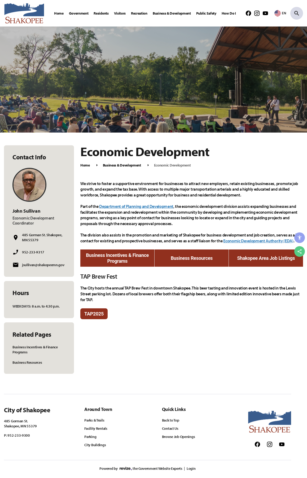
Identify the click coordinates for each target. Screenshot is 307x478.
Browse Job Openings (178, 436)
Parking (90, 436)
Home (59, 13)
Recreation (139, 13)
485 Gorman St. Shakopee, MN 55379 (42, 237)
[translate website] (280, 13)
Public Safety (206, 13)
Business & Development (172, 13)
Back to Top (170, 420)
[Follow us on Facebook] (248, 13)
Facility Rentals (95, 428)
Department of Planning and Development (136, 206)
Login (191, 468)
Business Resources (27, 362)
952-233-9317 (33, 252)
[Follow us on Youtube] (265, 13)
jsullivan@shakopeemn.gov (43, 264)
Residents (101, 13)
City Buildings (95, 444)
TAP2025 (94, 314)
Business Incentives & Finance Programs (35, 349)
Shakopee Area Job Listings (266, 258)
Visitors (120, 13)
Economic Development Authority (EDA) (258, 240)
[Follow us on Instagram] (257, 13)
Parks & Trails (94, 420)
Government (79, 13)
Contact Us (170, 428)
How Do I (229, 13)
